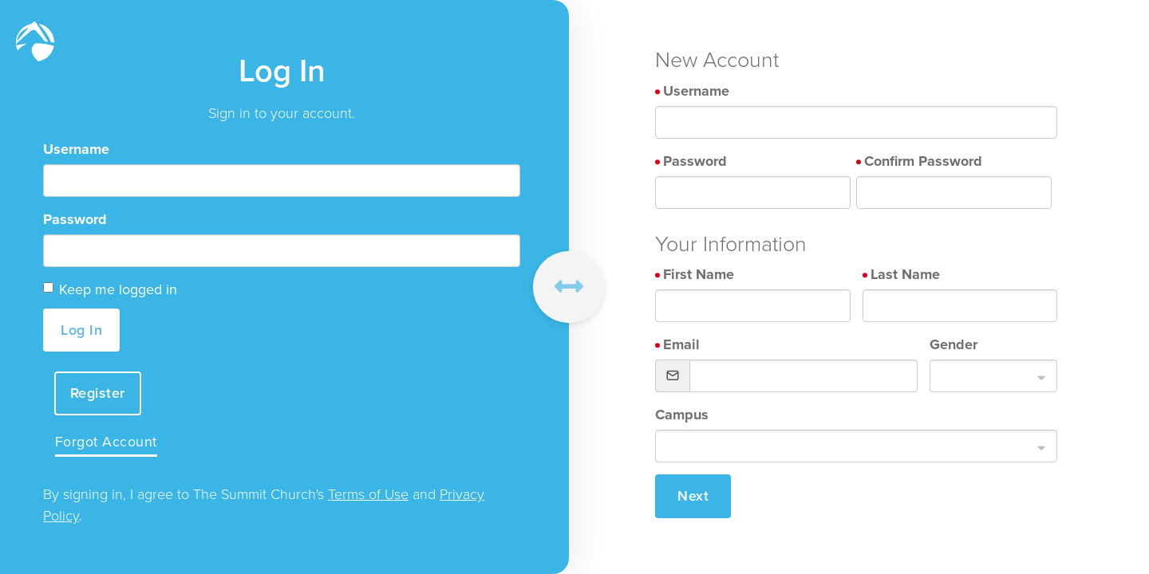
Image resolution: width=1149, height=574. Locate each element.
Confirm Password (923, 161)
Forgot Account (107, 442)
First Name (698, 274)
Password (75, 218)
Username (76, 148)
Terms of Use (368, 495)
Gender (953, 344)
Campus (682, 414)
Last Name (905, 274)
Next (693, 496)
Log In (81, 329)
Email (681, 344)
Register (98, 392)
